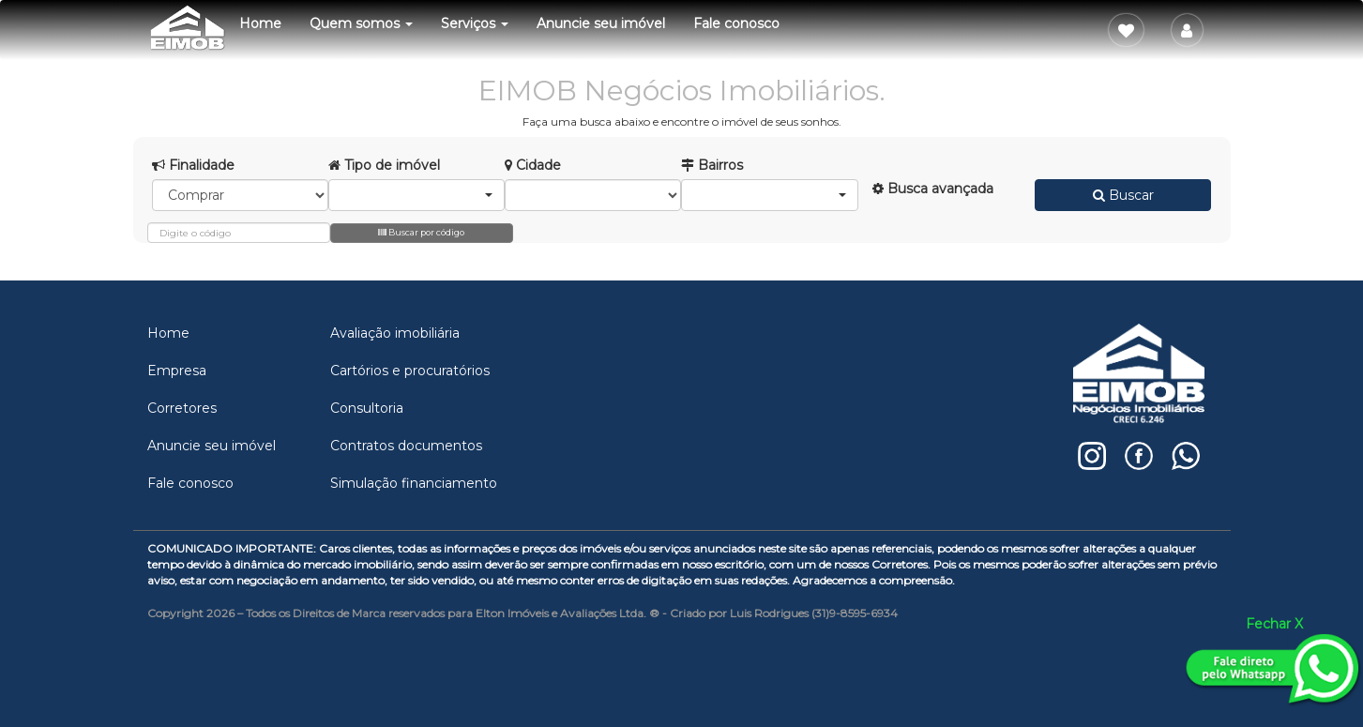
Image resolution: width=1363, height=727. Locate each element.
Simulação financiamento (413, 483)
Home (260, 23)
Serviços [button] (474, 23)
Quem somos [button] (361, 23)
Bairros (712, 165)
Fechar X (1274, 623)
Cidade (533, 165)
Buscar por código (421, 232)
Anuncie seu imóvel (601, 23)
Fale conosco (736, 23)
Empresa (176, 370)
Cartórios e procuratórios (410, 370)
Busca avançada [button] (932, 188)
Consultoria (366, 408)
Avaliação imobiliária (395, 333)
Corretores (182, 408)
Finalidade (193, 165)
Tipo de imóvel (384, 165)
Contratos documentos (406, 445)
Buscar (1123, 195)
